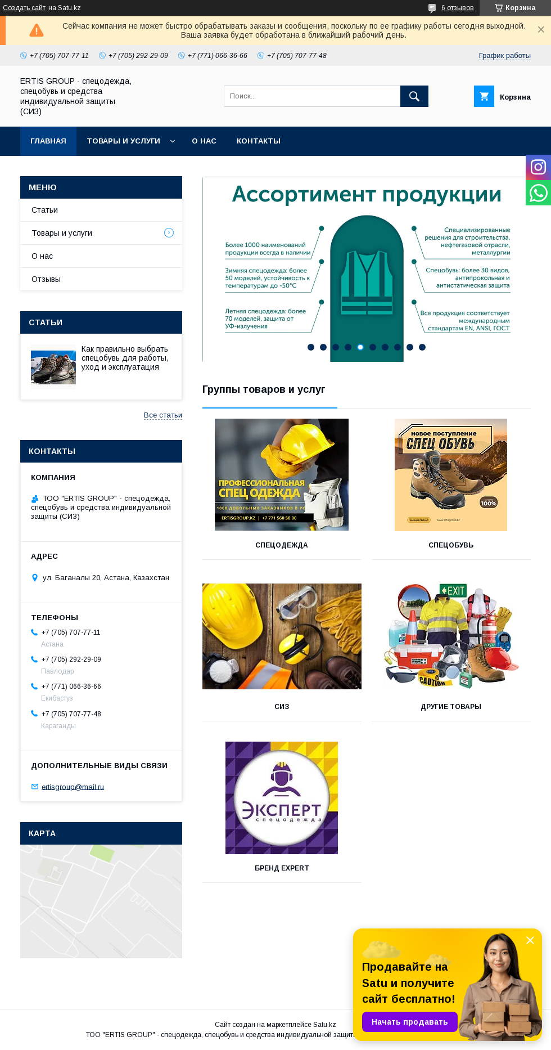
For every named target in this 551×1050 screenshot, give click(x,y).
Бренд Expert (282, 868)
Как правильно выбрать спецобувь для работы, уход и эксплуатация (125, 357)
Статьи (44, 209)
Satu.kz (324, 1025)
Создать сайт (24, 8)
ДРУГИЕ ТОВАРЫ (451, 707)
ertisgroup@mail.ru (73, 786)
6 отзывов (457, 8)
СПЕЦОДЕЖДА (281, 545)
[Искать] (414, 96)
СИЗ (281, 707)
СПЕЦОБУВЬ (450, 545)
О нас (204, 141)
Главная (48, 141)
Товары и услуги (123, 141)
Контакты (259, 141)
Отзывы (46, 279)
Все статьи (163, 415)
